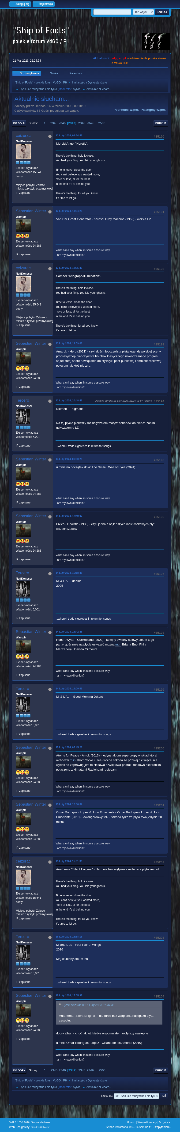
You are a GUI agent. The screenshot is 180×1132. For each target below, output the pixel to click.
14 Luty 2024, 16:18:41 (69, 572)
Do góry (19, 1070)
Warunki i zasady (147, 1122)
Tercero (22, 400)
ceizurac (23, 135)
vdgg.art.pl (119, 58)
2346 (62, 123)
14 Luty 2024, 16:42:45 (69, 631)
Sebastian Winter (31, 211)
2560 (101, 123)
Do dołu (19, 123)
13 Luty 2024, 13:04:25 (69, 211)
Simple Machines (40, 1122)
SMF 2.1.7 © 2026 (19, 1122)
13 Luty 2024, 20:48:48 (69, 400)
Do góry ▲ (165, 1122)
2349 (90, 123)
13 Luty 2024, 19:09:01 (69, 343)
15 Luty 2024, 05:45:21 (69, 747)
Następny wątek (154, 109)
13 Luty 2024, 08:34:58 (69, 135)
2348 (81, 123)
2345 (53, 123)
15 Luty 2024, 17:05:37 (69, 995)
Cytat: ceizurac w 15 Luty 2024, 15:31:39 (88, 1005)
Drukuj (160, 123)
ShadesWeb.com (40, 1127)
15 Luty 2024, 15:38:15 (69, 936)
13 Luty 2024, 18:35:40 (69, 267)
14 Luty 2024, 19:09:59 (69, 688)
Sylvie (76, 89)
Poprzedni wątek (126, 109)
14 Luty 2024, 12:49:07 (69, 516)
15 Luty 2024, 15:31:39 (69, 861)
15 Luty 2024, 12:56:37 (69, 804)
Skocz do (106, 1095)
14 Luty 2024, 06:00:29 (69, 459)
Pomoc (131, 1122)
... (48, 123)
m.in (118, 644)
